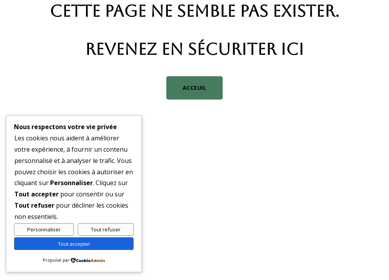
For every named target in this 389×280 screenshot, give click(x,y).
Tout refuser (105, 229)
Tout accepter (74, 243)
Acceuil (195, 87)
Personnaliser (44, 229)
